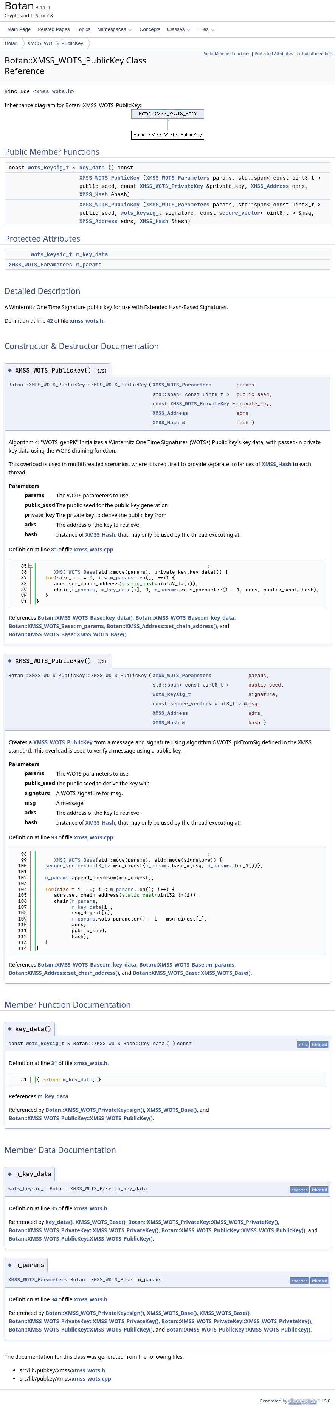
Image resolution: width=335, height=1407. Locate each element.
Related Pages (53, 29)
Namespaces (114, 29)
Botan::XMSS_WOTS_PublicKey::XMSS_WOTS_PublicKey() (81, 1118)
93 (54, 837)
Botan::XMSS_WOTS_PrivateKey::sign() (94, 1109)
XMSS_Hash (93, 194)
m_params (88, 264)
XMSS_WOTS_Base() (172, 1109)
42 (50, 320)
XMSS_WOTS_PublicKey (55, 43)
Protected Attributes (273, 53)
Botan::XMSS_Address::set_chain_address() (162, 626)
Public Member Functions (226, 53)
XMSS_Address (270, 186)
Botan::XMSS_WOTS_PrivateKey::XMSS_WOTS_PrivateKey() (203, 1221)
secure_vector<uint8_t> (77, 865)
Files (206, 29)
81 (54, 549)
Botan (11, 43)
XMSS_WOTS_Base (74, 572)
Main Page (19, 29)
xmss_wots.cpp (93, 549)
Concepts (150, 29)
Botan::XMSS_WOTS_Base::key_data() (85, 617)
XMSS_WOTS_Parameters (177, 177)
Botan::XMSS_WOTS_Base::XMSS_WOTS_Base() (68, 634)
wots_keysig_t (48, 167)
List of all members (315, 53)
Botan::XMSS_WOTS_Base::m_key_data (184, 617)
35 (54, 1208)
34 (54, 1299)
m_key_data (92, 254)
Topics (83, 29)
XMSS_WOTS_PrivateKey (171, 186)
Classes (179, 29)
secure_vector (239, 212)
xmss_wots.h (53, 91)
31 (54, 1063)
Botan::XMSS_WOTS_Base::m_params (56, 626)
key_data (92, 167)
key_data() (59, 1221)
